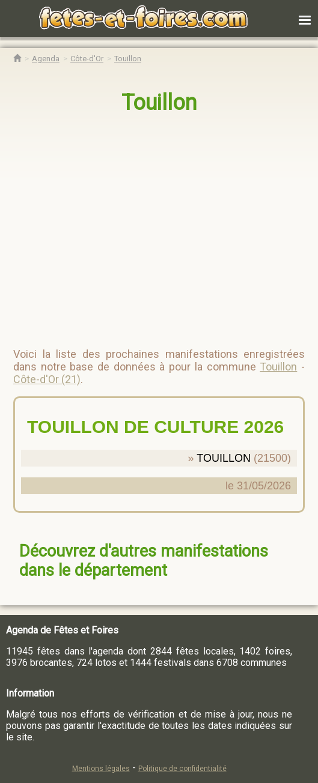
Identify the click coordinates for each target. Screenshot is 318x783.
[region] (147, 226)
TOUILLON (224, 458)
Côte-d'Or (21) (47, 379)
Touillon (159, 102)
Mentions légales (101, 768)
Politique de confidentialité (182, 768)
